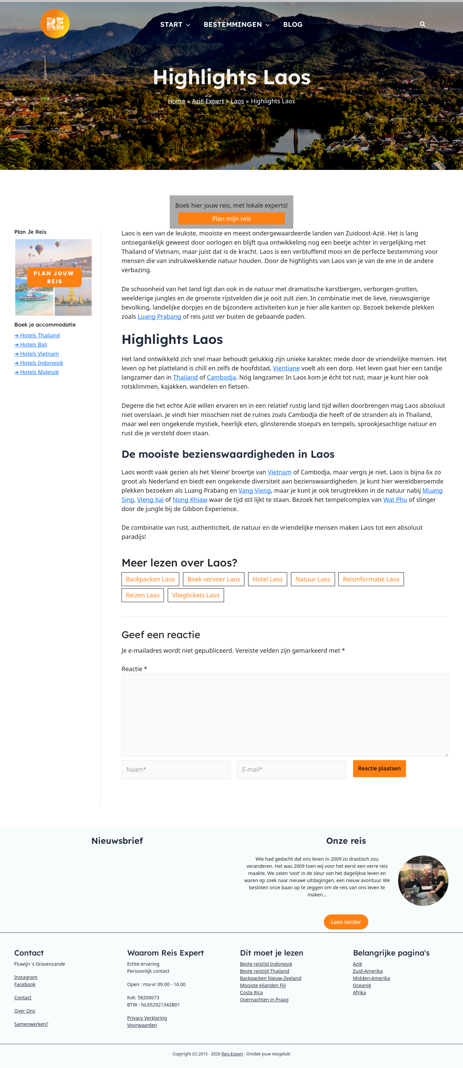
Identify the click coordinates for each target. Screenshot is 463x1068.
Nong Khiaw (189, 499)
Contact (23, 997)
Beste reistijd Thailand (264, 971)
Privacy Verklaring (147, 1018)
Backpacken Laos (150, 579)
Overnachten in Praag (264, 999)
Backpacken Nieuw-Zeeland (270, 978)
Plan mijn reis (231, 218)
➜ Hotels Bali (30, 344)
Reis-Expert (232, 1054)
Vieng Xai (150, 499)
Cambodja (221, 377)
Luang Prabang (159, 316)
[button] (186, 24)
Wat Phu (395, 499)
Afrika (359, 992)
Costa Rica (251, 992)
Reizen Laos (143, 595)
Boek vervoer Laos (213, 579)
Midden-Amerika (371, 978)
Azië (357, 964)
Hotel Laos (268, 579)
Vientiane (286, 368)
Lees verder (346, 922)
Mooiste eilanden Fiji (263, 985)
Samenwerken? (31, 1024)
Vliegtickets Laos (196, 595)
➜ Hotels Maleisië (36, 372)
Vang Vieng (255, 490)
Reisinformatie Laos (371, 579)
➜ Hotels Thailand (37, 335)
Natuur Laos (313, 579)
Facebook (25, 984)
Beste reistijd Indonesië (266, 964)
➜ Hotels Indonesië (38, 363)
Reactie (134, 669)
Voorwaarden (142, 1025)
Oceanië (362, 985)
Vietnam (280, 472)
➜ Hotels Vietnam (36, 353)
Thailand (185, 377)
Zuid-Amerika (368, 971)
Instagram (25, 977)
